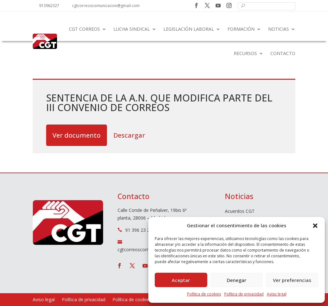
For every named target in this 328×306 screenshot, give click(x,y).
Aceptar (181, 280)
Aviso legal (276, 294)
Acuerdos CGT (240, 211)
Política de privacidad (244, 294)
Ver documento (77, 135)
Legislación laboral (188, 29)
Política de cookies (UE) (136, 299)
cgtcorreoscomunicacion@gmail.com (106, 5)
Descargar (129, 135)
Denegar (236, 280)
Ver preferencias (292, 280)
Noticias (278, 29)
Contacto (282, 53)
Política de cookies (204, 294)
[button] (315, 225)
